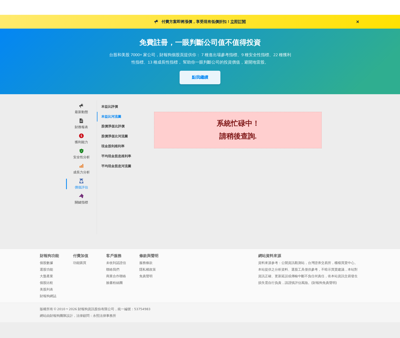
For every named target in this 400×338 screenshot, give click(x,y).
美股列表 (46, 289)
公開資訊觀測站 (293, 263)
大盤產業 (46, 276)
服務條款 (146, 263)
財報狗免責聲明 (324, 283)
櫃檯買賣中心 (344, 263)
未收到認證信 (116, 263)
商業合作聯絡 (116, 276)
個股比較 (46, 283)
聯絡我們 (112, 269)
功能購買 (79, 263)
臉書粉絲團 (114, 283)
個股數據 (46, 263)
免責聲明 (146, 276)
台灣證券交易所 (319, 263)
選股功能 (46, 269)
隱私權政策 (147, 269)
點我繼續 (200, 77)
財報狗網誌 (48, 296)
